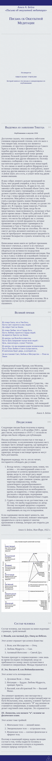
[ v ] (49, 623)
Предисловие (24, 422)
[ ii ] (49, 312)
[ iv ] (49, 538)
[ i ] (50, 127)
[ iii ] (49, 422)
